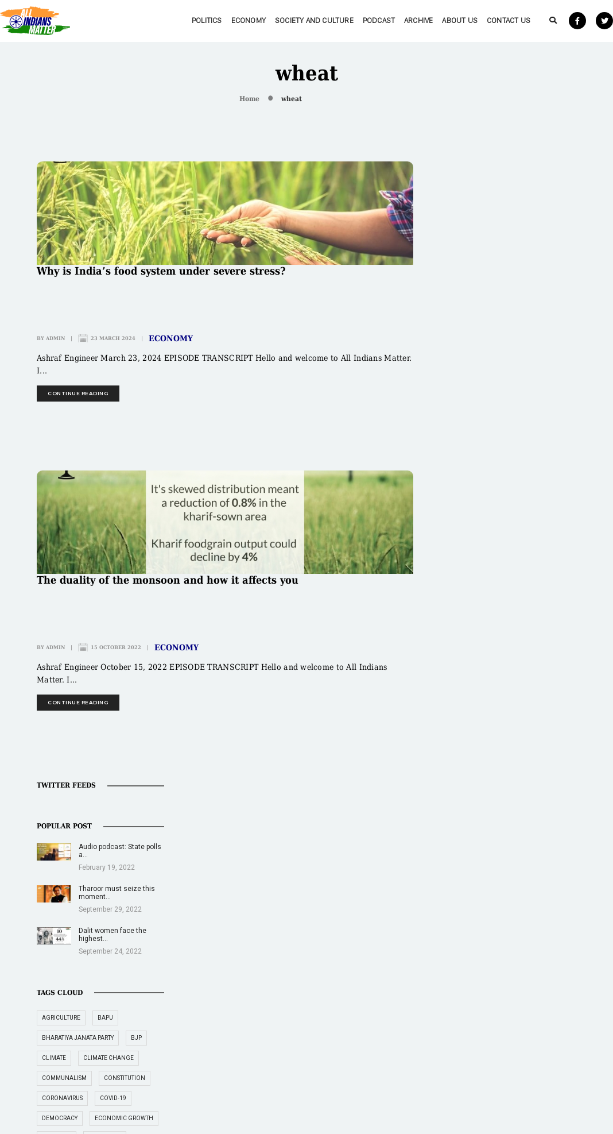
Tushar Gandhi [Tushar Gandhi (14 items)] (483, 822)
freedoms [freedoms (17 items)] (475, 621)
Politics (179, 20)
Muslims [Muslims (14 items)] (472, 742)
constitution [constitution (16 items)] (542, 460)
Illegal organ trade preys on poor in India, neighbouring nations (394, 1008)
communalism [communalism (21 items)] (482, 460)
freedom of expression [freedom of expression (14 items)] (495, 601)
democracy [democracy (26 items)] (477, 500)
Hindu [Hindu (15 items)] (469, 661)
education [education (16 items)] (476, 541)
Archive (390, 20)
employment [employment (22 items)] (479, 561)
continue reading (78, 393)
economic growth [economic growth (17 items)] (489, 521)
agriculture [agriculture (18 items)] (479, 400)
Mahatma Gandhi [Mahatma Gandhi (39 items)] (487, 722)
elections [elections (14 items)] (525, 541)
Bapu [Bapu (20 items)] (523, 400)
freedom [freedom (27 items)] (516, 581)
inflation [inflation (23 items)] (475, 702)
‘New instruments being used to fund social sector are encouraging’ (512, 1051)
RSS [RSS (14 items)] (548, 782)
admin (55, 338)
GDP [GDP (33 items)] (554, 621)
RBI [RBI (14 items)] (553, 762)
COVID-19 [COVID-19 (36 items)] (531, 480)
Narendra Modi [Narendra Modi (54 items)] (526, 742)
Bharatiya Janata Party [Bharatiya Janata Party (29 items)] (495, 420)
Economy (220, 20)
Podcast (351, 20)
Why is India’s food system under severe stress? (161, 271)
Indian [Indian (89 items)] (470, 681)
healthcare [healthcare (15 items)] (519, 641)
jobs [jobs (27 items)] (514, 702)
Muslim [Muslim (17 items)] (542, 722)
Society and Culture (286, 20)
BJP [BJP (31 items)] (554, 420)
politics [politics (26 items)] (519, 762)
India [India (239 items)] (550, 661)
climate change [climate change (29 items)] (526, 440)
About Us (431, 20)
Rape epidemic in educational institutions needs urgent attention (397, 1051)
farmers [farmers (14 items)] (472, 581)
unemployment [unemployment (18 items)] (483, 842)
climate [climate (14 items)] (472, 440)
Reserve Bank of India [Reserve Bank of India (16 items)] (493, 782)
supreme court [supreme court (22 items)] (483, 802)
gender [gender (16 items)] (471, 641)
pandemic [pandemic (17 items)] (475, 762)
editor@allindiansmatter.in (269, 997)
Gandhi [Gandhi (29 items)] (519, 621)
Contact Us (480, 20)
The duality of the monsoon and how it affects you (167, 580)
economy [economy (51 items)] (550, 521)
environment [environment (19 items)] (537, 561)
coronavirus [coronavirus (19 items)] (480, 480)
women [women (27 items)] (536, 842)
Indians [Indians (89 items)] (509, 681)
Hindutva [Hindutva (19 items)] (510, 661)
